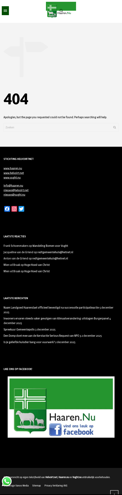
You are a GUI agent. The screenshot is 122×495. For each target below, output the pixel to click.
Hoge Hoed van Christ (37, 265)
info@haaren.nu (13, 185)
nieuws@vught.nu (14, 194)
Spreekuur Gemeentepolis (19, 329)
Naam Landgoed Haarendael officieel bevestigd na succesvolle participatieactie (51, 307)
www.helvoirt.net (14, 173)
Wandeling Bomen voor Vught (50, 246)
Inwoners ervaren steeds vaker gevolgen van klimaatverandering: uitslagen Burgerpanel (56, 318)
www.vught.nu (12, 177)
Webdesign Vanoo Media (16, 485)
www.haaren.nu (13, 168)
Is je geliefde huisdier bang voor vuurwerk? (29, 342)
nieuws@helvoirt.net (16, 190)
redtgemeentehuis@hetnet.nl (55, 252)
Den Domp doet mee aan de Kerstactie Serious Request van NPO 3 (42, 335)
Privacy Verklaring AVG (55, 485)
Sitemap (36, 485)
